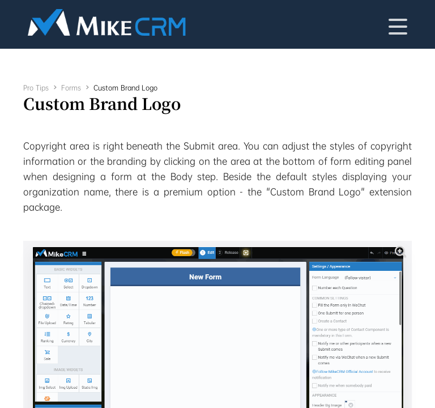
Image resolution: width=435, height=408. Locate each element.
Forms (71, 87)
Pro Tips (36, 87)
